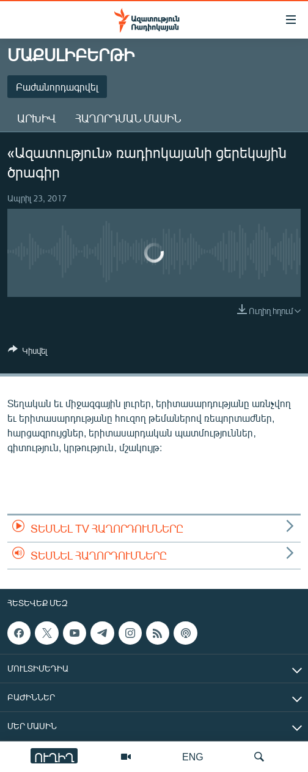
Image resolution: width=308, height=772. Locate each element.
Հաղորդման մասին (128, 118)
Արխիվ (36, 118)
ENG (193, 756)
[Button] (27, 353)
